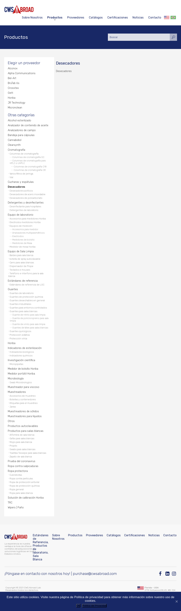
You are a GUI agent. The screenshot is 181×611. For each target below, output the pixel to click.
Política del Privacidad (94, 605)
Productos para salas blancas (25, 431)
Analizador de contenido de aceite (28, 125)
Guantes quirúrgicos (20, 331)
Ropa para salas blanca (21, 493)
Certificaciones (117, 17)
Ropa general (17, 489)
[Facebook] (161, 573)
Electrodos (18, 236)
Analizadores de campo (22, 130)
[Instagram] (174, 573)
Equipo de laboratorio (20, 214)
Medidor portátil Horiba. (21, 373)
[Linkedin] (167, 573)
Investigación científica (21, 360)
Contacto (154, 17)
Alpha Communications (21, 73)
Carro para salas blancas (22, 262)
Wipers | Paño (16, 507)
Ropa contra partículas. (21, 478)
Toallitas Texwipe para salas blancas (28, 453)
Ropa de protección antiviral (24, 482)
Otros (11, 421)
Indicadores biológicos (22, 352)
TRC (10, 502)
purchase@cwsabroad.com (95, 573)
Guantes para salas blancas (23, 311)
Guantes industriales (20, 304)
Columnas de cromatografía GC (28, 157)
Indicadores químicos (21, 355)
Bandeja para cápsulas (21, 135)
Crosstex (13, 88)
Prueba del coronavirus (21, 461)
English (166, 17)
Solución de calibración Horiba (26, 497)
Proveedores (75, 17)
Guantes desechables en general (27, 300)
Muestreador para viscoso (23, 387)
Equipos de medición (21, 226)
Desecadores (16, 186)
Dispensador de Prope (21, 266)
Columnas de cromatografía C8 (30, 170)
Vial (11, 177)
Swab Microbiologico (21, 382)
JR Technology (16, 102)
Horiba (11, 97)
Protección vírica (18, 338)
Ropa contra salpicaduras (23, 466)
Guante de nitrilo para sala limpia (28, 315)
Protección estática (20, 335)
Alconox (12, 68)
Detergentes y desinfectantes (26, 202)
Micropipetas (16, 364)
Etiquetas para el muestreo (24, 403)
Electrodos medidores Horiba (25, 222)
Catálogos (96, 17)
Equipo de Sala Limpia (21, 251)
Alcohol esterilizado (19, 120)
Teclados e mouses (20, 269)
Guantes (13, 289)
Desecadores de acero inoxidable (27, 194)
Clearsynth (14, 145)
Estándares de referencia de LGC (27, 284)
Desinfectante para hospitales (25, 206)
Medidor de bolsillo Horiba (23, 368)
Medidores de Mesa (22, 243)
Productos (54, 17)
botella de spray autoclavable (25, 259)
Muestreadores (17, 392)
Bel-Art (12, 78)
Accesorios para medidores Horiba (28, 218)
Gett (10, 92)
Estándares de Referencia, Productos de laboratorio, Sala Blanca (41, 547)
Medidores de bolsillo (23, 239)
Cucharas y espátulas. (21, 182)
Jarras (13, 406)
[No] (176, 601)
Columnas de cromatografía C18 (30, 166)
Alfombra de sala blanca (22, 434)
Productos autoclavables (23, 426)
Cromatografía (16, 149)
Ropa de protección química (25, 485)
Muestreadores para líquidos (25, 416)
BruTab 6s (13, 83)
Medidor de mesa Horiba (22, 246)
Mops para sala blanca (21, 442)
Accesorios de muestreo (23, 395)
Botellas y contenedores (23, 399)
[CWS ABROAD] (19, 9)
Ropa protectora (18, 471)
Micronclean (15, 107)
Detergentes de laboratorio (24, 210)
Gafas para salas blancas (22, 438)
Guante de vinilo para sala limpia (28, 324)
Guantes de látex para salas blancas (30, 327)
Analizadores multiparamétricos (28, 233)
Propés (13, 445)
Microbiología (16, 378)
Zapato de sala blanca (21, 456)
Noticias (138, 17)
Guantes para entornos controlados (28, 307)
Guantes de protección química (26, 296)
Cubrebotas (16, 475)
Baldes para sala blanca (21, 255)
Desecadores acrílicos (21, 190)
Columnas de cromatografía (24, 153)
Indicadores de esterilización (25, 348)
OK (78, 605)
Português (173, 17)
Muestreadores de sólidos (23, 411)
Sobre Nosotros (32, 17)
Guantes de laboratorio (22, 293)
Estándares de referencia (23, 280)
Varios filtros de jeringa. (22, 173)
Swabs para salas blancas (22, 449)
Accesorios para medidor (25, 229)
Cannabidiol (14, 140)
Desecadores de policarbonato (26, 198)
